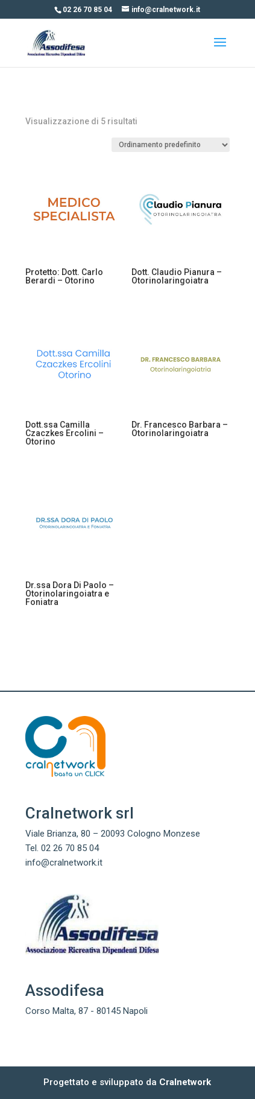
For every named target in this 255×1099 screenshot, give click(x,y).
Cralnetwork (185, 1082)
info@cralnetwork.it (63, 862)
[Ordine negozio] (171, 145)
